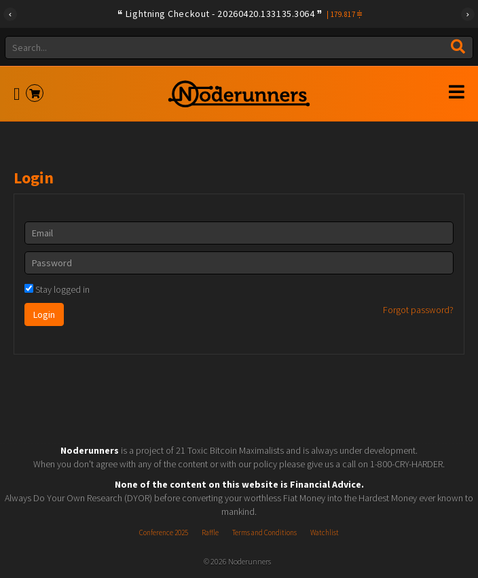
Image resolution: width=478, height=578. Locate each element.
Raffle (210, 532)
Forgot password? (418, 310)
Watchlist (324, 532)
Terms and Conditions (264, 532)
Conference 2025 (163, 532)
